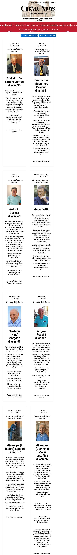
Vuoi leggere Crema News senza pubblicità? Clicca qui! (38, 30)
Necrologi (30, 32)
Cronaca (9, 25)
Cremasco (60, 25)
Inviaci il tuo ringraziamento (48, 35)
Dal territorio (32, 25)
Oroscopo (67, 25)
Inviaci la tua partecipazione (30, 35)
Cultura (39, 25)
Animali (10, 32)
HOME (2, 25)
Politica (14, 25)
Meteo (25, 25)
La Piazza (74, 25)
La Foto (20, 25)
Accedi (67, 32)
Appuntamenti (51, 25)
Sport (45, 25)
